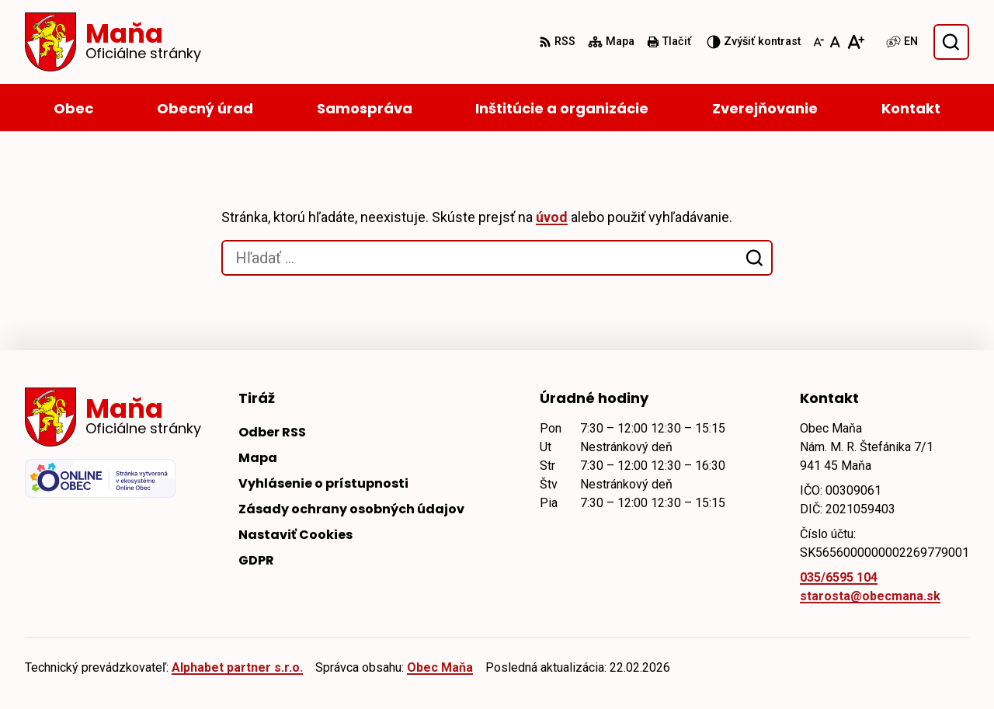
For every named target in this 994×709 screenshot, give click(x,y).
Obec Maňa (440, 667)
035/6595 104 (839, 577)
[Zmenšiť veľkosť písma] (818, 42)
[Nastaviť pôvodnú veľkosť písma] (835, 42)
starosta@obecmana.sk (870, 596)
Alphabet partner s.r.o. (237, 667)
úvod (552, 217)
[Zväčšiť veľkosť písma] (855, 42)
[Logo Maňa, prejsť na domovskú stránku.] (113, 41)
